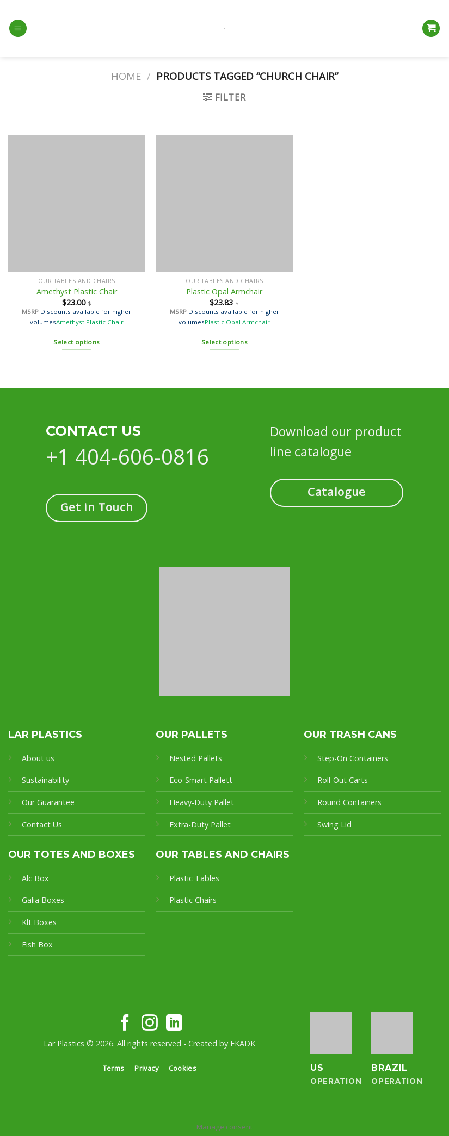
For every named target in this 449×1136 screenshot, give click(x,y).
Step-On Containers (352, 758)
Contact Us (42, 824)
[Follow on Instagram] (150, 1024)
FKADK (242, 1043)
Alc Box (35, 878)
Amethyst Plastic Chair (76, 292)
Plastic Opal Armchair (224, 292)
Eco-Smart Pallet (199, 780)
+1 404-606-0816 (127, 456)
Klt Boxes (39, 922)
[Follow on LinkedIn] (174, 1024)
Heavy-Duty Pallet (201, 802)
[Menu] (18, 28)
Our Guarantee (49, 802)
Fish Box (37, 944)
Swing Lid (334, 824)
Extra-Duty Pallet (200, 824)
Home (126, 76)
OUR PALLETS (191, 734)
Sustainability (45, 780)
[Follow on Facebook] (125, 1024)
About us (38, 758)
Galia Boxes (43, 900)
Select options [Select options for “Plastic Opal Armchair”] (224, 342)
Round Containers (349, 802)
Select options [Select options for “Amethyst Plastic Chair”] (76, 342)
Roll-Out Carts (342, 780)
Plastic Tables (194, 878)
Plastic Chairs (193, 900)
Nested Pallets (195, 758)
